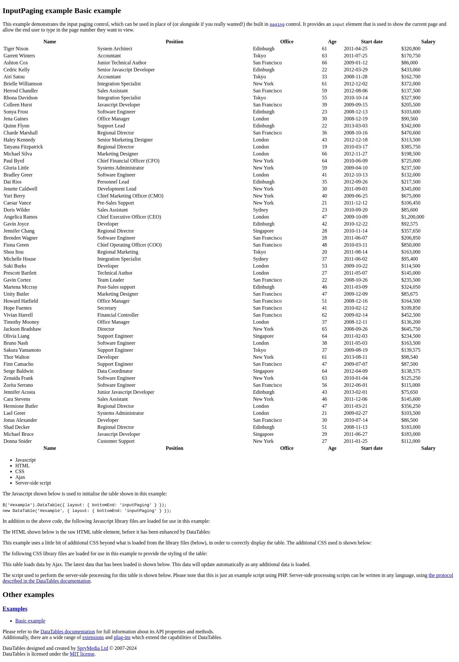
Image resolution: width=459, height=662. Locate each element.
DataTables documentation (67, 631)
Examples (15, 608)
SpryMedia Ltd (92, 648)
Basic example (30, 620)
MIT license (82, 654)
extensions (93, 637)
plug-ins (122, 637)
